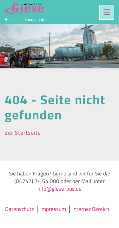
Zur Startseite (23, 133)
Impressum (53, 209)
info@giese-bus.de (59, 189)
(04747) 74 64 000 (36, 181)
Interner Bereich (90, 209)
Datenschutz (19, 209)
